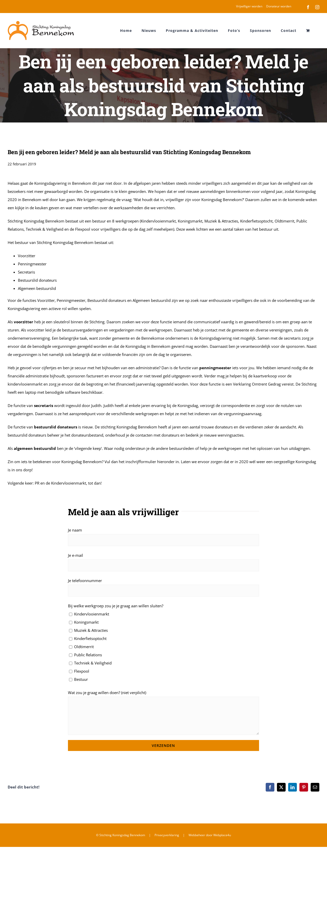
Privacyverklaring (167, 835)
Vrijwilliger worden (249, 6)
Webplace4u (222, 835)
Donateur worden (278, 6)
